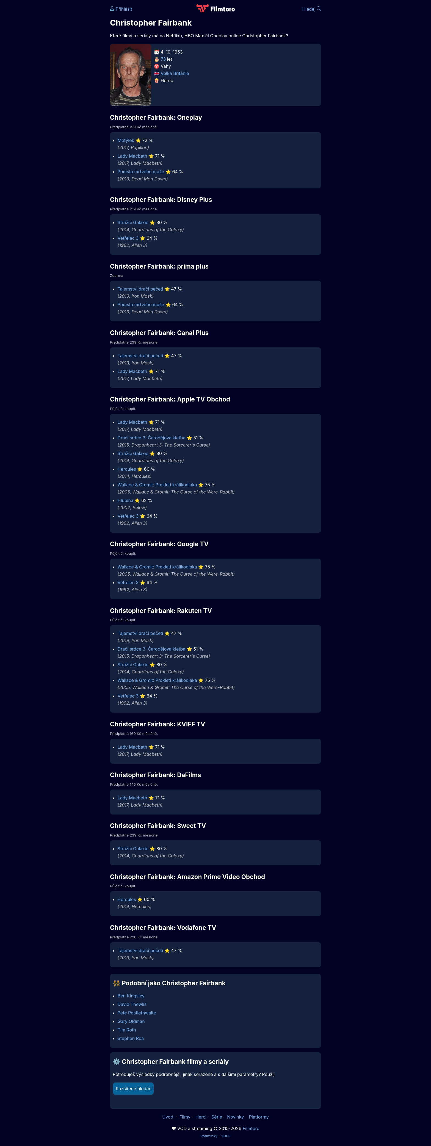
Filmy (184, 1117)
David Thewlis (132, 1004)
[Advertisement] (70, 84)
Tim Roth (127, 1030)
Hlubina (125, 500)
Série (216, 1117)
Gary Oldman (131, 1021)
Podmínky (208, 1136)
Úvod (168, 1117)
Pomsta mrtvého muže (141, 171)
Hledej (311, 9)
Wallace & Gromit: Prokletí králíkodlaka (157, 484)
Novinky (235, 1117)
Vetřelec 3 (128, 238)
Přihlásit (121, 9)
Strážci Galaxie (133, 222)
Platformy (259, 1117)
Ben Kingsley (131, 996)
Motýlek (126, 140)
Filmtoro (251, 1128)
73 (163, 59)
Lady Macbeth (132, 156)
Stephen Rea (131, 1038)
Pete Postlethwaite (137, 1013)
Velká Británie (175, 73)
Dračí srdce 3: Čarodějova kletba (152, 437)
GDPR (225, 1136)
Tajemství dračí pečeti (140, 289)
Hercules (127, 469)
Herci (200, 1117)
